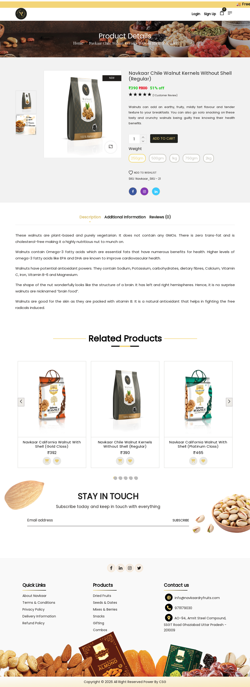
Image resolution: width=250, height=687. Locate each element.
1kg (174, 158)
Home (78, 43)
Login (196, 14)
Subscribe (181, 520)
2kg (209, 158)
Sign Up (210, 14)
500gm (157, 158)
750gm (191, 158)
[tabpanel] (52, 414)
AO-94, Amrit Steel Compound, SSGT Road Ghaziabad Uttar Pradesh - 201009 (195, 624)
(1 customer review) (165, 95)
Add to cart (164, 138)
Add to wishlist (143, 172)
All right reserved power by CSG (140, 681)
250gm (137, 158)
